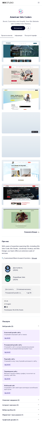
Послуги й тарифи (31, 35)
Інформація (18, 35)
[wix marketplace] (7, 3)
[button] (21, 51)
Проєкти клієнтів (6, 35)
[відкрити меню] (38, 2)
